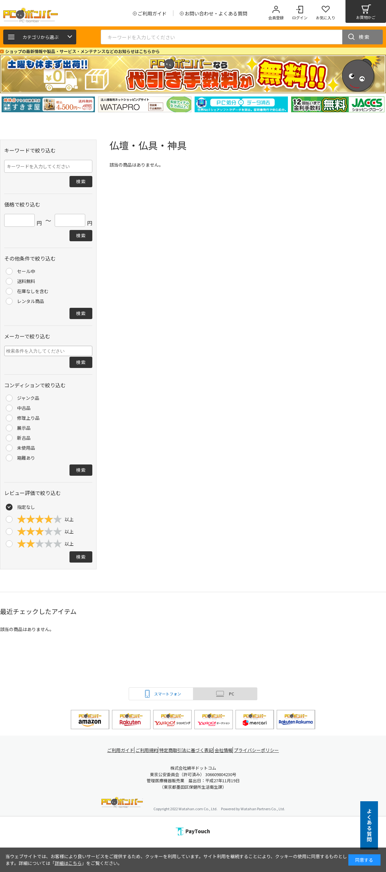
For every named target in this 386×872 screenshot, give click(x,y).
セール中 (26, 271)
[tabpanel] (48, 104)
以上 (45, 519)
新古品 (24, 438)
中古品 (24, 408)
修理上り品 (28, 418)
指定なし (26, 507)
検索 (364, 36)
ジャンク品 (28, 398)
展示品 (24, 428)
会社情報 (226, 750)
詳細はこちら (68, 863)
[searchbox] (49, 350)
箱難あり (26, 457)
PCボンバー (122, 803)
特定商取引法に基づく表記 (187, 750)
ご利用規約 (146, 750)
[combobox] (48, 351)
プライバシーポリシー (260, 750)
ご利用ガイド (117, 750)
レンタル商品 (30, 301)
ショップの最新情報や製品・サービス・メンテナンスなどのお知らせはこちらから (82, 51)
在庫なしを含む (33, 291)
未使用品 (26, 448)
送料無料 (26, 281)
